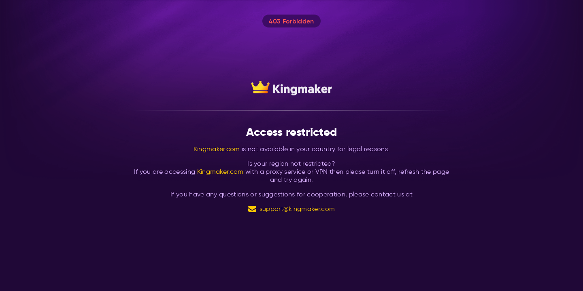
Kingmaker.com (217, 149)
